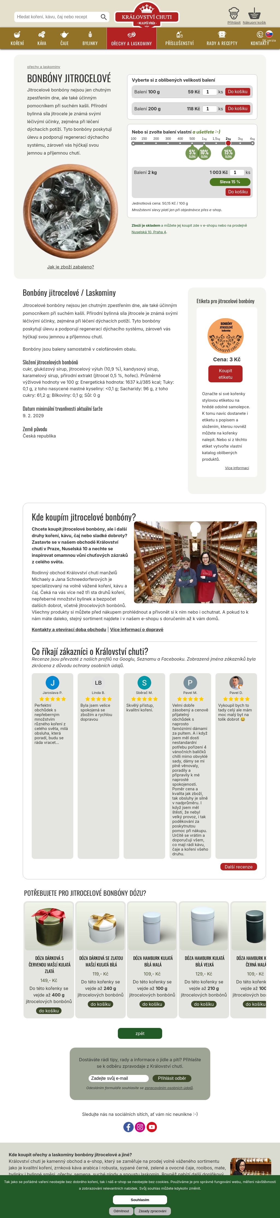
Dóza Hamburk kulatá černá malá (256, 961)
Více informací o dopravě (137, 629)
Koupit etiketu (225, 374)
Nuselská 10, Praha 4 (149, 232)
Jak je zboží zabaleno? (70, 267)
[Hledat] (104, 17)
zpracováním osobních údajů (169, 1088)
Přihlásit (234, 22)
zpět (139, 1033)
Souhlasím (140, 1200)
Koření (17, 43)
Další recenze (239, 867)
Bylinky (90, 43)
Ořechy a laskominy (131, 43)
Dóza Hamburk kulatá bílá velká (204, 961)
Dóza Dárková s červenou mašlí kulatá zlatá (50, 964)
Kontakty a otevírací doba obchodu (69, 629)
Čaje (64, 43)
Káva (41, 43)
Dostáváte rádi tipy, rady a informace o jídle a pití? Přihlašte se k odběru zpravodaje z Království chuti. (140, 1063)
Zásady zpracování (152, 1211)
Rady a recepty (222, 43)
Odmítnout (121, 1211)
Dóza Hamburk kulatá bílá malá (153, 961)
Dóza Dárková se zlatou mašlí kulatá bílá (101, 961)
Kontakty (260, 43)
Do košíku (49, 1010)
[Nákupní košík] (254, 16)
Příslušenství (179, 43)
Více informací (237, 468)
